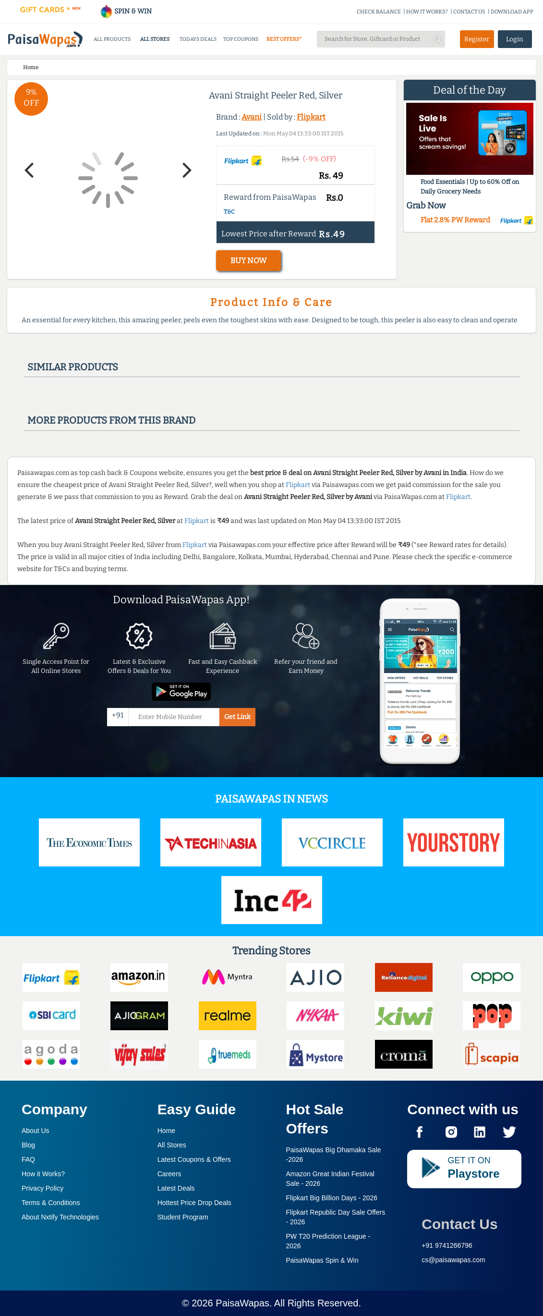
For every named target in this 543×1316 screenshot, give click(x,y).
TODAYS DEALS (198, 39)
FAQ (28, 1159)
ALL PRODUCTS (112, 39)
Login (514, 39)
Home (166, 1130)
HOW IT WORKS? (427, 12)
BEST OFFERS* (284, 39)
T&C (229, 211)
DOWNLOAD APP (512, 12)
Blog (28, 1145)
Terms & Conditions (51, 1202)
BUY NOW (248, 260)
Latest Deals (176, 1188)
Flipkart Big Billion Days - (332, 1198)
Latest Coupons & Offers (194, 1159)
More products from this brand (111, 420)
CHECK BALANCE (379, 12)
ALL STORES (154, 39)
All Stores (171, 1145)
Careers (169, 1174)
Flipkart (311, 117)
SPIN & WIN (125, 11)
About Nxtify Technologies (60, 1217)
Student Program (182, 1217)
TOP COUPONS (240, 39)
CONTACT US (469, 12)
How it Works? (43, 1174)
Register (476, 39)
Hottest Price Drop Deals (194, 1202)
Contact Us (459, 1224)
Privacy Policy (42, 1188)
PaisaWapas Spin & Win (322, 1260)
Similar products (72, 367)
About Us (35, 1130)
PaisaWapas (242, 1303)
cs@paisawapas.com (453, 1260)
